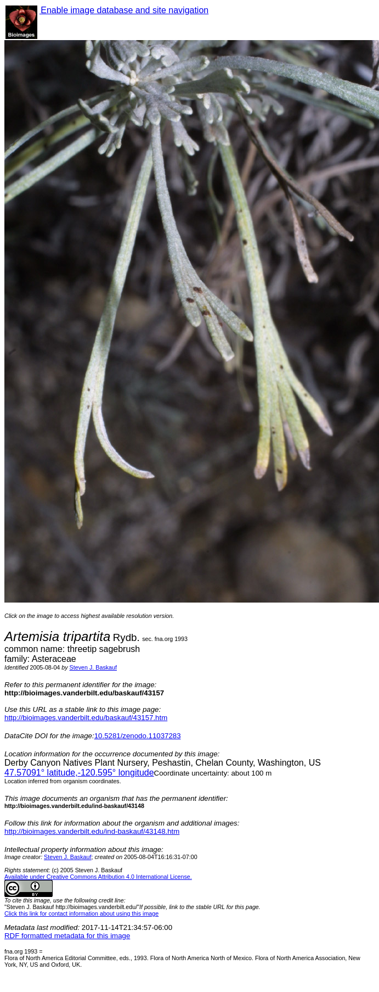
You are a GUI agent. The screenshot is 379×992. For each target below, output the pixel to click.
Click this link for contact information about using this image (81, 913)
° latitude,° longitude (79, 772)
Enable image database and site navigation (123, 10)
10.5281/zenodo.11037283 (137, 736)
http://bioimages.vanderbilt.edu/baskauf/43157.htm (85, 718)
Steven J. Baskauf (93, 667)
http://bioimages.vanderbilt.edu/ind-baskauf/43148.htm (91, 831)
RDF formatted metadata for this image (67, 936)
